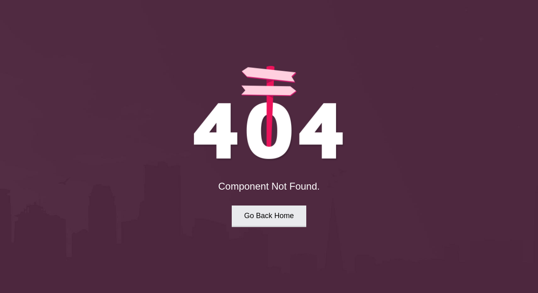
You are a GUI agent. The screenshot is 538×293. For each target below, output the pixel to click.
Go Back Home (269, 216)
